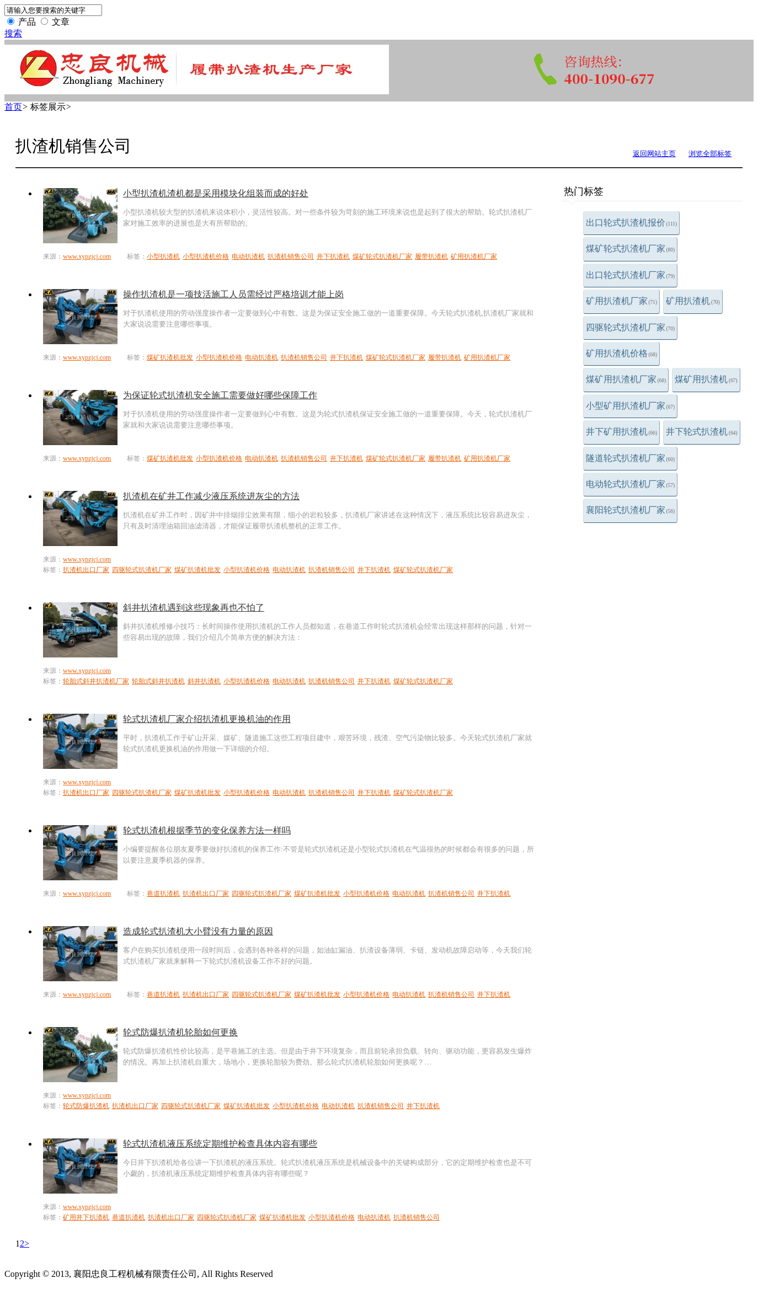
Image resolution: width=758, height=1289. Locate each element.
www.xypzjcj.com (87, 256)
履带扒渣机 (431, 256)
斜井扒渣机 (204, 681)
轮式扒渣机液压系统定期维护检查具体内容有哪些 (220, 1143)
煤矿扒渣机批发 (170, 357)
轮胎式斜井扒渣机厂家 (96, 681)
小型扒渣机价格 (206, 256)
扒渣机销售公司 (291, 256)
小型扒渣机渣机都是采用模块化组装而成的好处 (215, 193)
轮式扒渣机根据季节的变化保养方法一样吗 (207, 830)
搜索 (13, 33)
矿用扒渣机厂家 (622, 301)
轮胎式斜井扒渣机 (158, 681)
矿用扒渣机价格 (622, 353)
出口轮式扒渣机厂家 (630, 275)
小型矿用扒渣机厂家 (630, 405)
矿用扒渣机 (693, 301)
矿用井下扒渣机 (86, 1217)
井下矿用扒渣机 (622, 431)
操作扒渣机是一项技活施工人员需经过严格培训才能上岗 (233, 294)
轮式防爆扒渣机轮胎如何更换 (180, 1032)
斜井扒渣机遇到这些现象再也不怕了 (193, 607)
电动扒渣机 (248, 256)
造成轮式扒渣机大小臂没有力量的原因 (198, 931)
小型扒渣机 (163, 256)
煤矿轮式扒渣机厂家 (630, 248)
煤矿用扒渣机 (706, 379)
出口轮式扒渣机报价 (631, 222)
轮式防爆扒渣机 (86, 1106)
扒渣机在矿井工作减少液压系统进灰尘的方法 (211, 496)
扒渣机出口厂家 (86, 570)
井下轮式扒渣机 (702, 431)
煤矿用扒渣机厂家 (626, 379)
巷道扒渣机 (163, 893)
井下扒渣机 (333, 256)
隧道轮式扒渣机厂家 (630, 458)
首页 (13, 106)
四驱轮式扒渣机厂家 (630, 327)
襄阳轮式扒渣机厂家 (630, 510)
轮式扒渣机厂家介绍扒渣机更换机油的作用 (207, 719)
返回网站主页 (654, 153)
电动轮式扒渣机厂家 (630, 484)
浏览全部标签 (710, 153)
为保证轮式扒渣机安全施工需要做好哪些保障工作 (220, 395)
